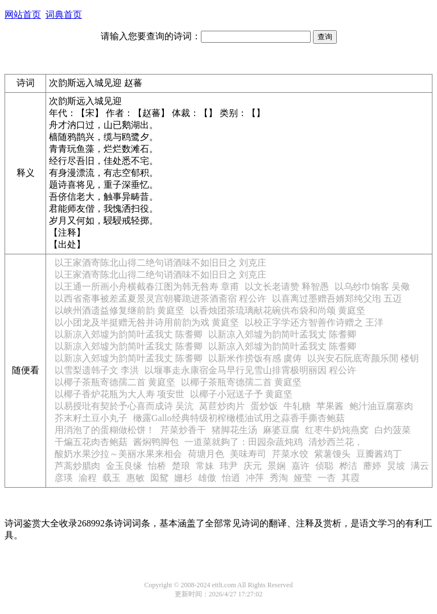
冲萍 (255, 478)
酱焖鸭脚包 (156, 442)
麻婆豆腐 (281, 430)
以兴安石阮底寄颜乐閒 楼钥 (363, 358)
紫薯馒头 (332, 454)
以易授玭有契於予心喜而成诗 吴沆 (124, 406)
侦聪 (324, 466)
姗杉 (183, 478)
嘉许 (300, 466)
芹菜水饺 (290, 454)
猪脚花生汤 (234, 430)
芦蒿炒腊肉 (77, 466)
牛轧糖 (297, 406)
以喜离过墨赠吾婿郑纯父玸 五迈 (337, 298)
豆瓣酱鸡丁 (379, 454)
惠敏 (135, 478)
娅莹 (303, 478)
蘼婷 (372, 466)
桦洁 (348, 466)
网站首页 (23, 14)
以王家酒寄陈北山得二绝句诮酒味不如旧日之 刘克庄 (160, 262)
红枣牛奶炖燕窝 (337, 430)
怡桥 (157, 466)
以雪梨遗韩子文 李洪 (97, 370)
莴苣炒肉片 (222, 406)
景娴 (276, 466)
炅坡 (396, 466)
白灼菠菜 (392, 430)
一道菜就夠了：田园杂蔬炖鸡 (243, 442)
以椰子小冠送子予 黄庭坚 (241, 394)
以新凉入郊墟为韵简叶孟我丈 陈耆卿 (129, 334)
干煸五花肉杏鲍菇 (91, 442)
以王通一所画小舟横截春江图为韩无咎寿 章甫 (147, 286)
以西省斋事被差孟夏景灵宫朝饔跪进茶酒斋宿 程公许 (160, 298)
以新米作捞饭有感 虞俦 (255, 358)
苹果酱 (330, 406)
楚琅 (181, 466)
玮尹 (229, 466)
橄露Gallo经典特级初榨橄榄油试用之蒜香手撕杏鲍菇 (239, 418)
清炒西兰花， (335, 442)
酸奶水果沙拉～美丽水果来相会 (118, 454)
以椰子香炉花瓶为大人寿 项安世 (119, 394)
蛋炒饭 (264, 406)
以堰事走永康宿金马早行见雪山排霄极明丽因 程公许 (250, 370)
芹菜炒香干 (183, 430)
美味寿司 (248, 454)
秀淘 (279, 478)
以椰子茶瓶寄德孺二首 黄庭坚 (115, 382)
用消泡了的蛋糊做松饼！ (105, 430)
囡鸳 (159, 478)
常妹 (205, 466)
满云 (420, 466)
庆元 (253, 466)
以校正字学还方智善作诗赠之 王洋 (314, 322)
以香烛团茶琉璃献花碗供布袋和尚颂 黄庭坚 (277, 310)
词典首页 (64, 14)
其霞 (350, 478)
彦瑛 (64, 478)
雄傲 (207, 478)
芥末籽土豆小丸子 (91, 418)
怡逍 (231, 478)
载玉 (111, 478)
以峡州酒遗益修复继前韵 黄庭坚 (119, 310)
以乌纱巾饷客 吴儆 (372, 286)
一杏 (327, 478)
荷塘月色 (206, 454)
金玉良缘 (124, 466)
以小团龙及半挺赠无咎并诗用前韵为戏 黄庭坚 (147, 322)
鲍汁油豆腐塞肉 (381, 406)
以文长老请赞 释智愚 (287, 286)
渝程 (88, 478)
